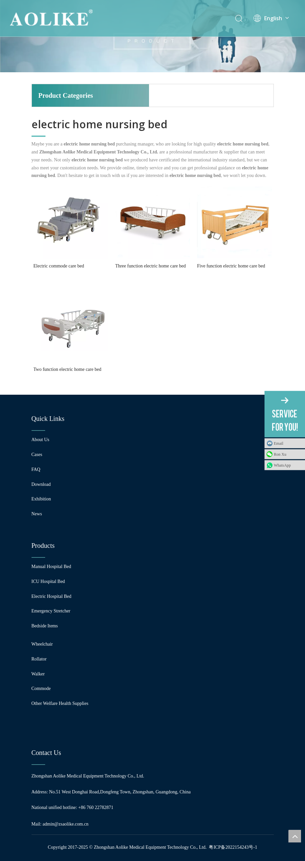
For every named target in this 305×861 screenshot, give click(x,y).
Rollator (39, 659)
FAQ (36, 469)
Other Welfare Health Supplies (60, 703)
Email (278, 443)
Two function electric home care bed (68, 369)
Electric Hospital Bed (52, 596)
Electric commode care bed (59, 265)
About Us (40, 439)
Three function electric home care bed (150, 265)
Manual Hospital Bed (51, 566)
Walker (38, 673)
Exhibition (41, 498)
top (294, 836)
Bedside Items (45, 625)
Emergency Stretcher (51, 610)
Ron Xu (280, 454)
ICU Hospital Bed (48, 581)
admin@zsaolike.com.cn (65, 824)
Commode (41, 688)
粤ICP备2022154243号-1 (233, 847)
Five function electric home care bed (231, 265)
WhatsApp (282, 465)
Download (41, 484)
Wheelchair (42, 644)
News (37, 513)
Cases (37, 454)
